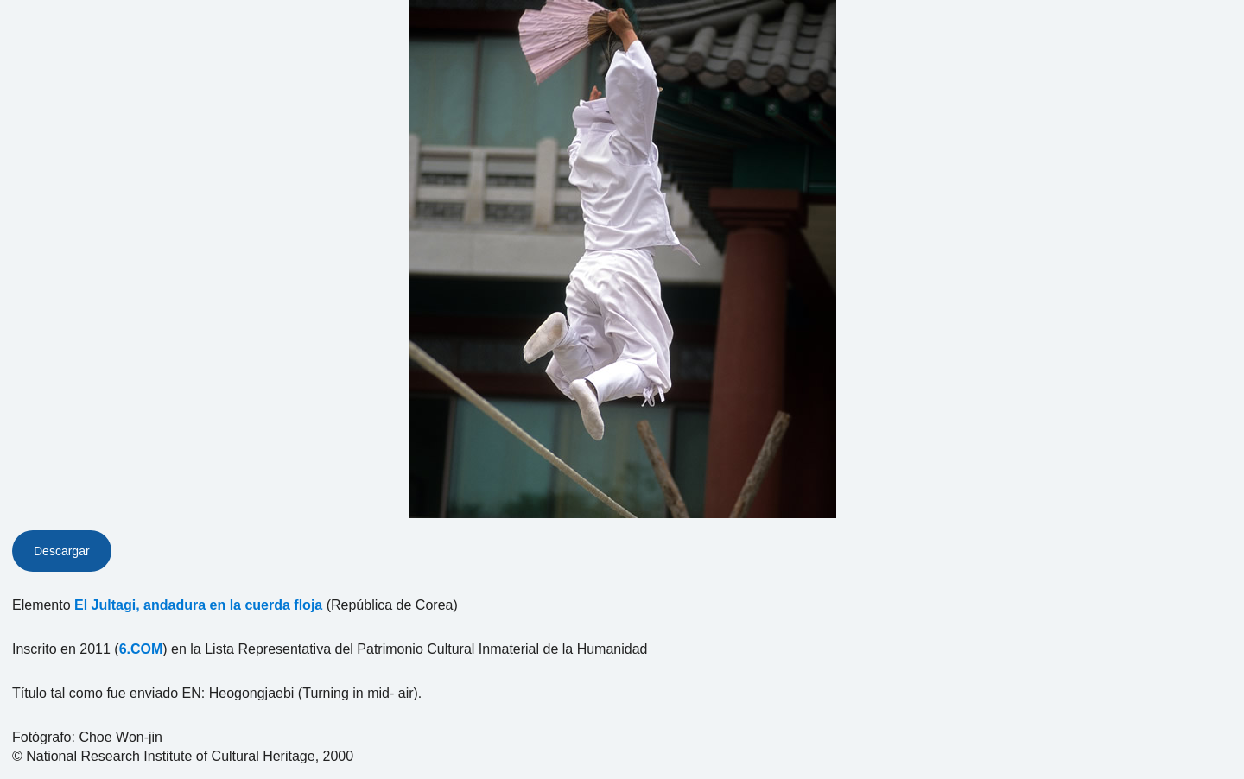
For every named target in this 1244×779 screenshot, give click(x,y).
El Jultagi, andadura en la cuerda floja (198, 605)
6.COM (141, 649)
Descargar (62, 551)
